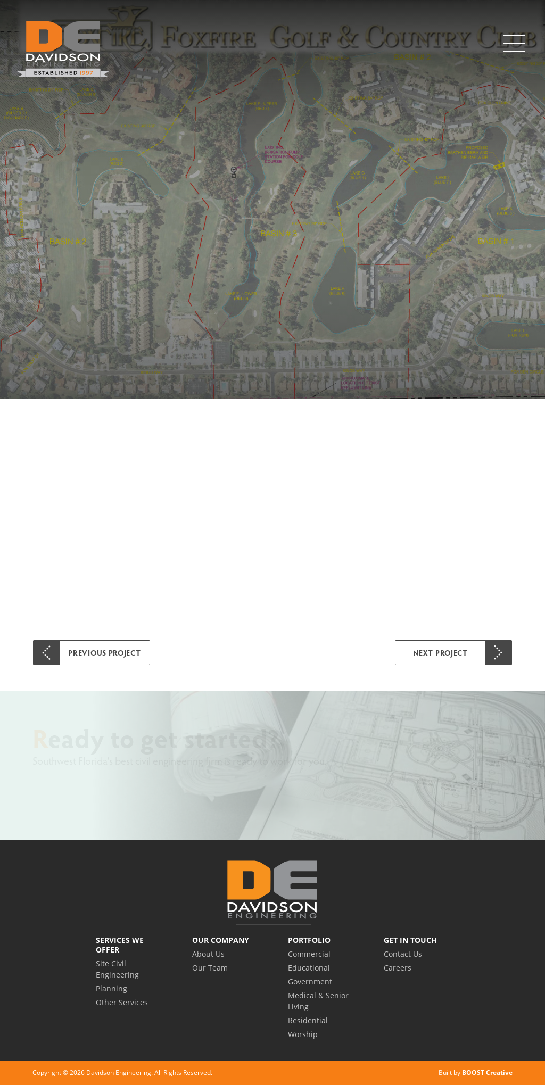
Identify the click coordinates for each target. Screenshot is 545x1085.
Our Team (210, 968)
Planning (111, 988)
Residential (308, 1020)
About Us (208, 954)
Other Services (122, 1002)
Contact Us (403, 954)
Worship (303, 1034)
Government (310, 981)
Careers (397, 968)
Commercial (309, 954)
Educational (309, 968)
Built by (476, 1072)
